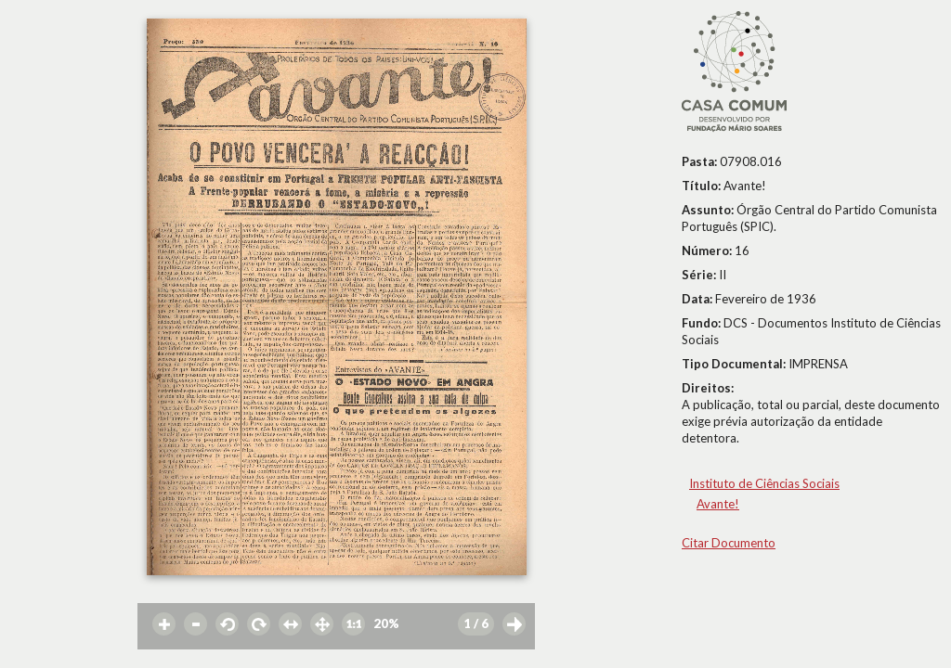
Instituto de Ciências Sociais (764, 483)
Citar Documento (728, 542)
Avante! (718, 503)
